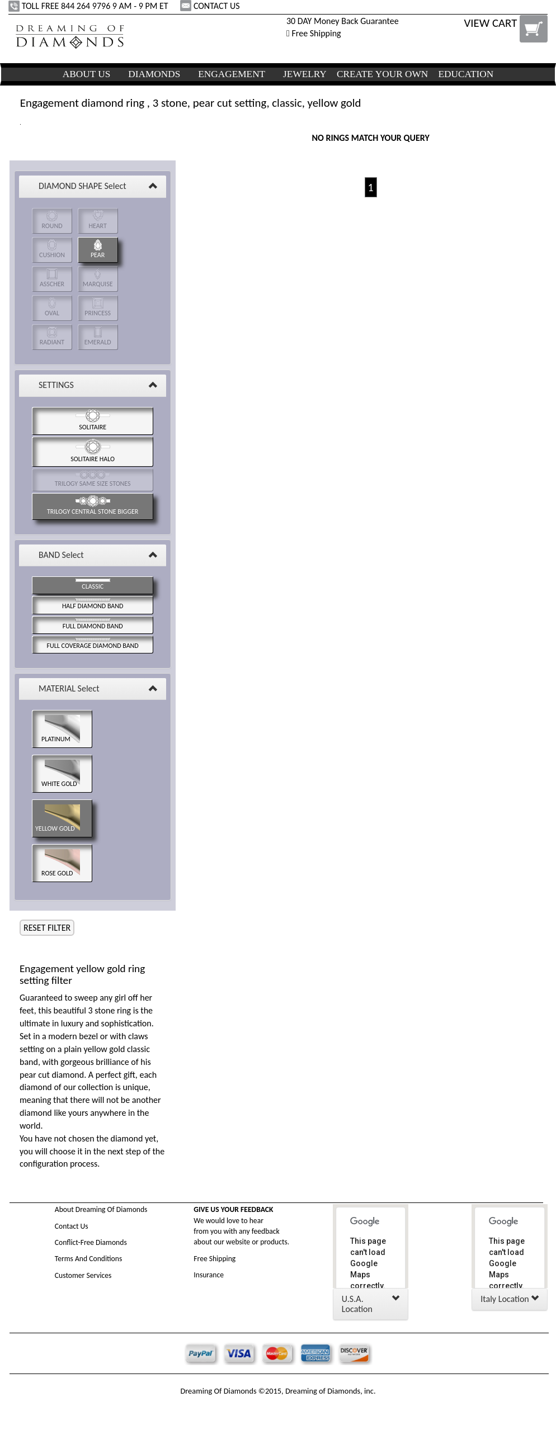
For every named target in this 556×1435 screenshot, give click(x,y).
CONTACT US (211, 6)
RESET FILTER (46, 927)
